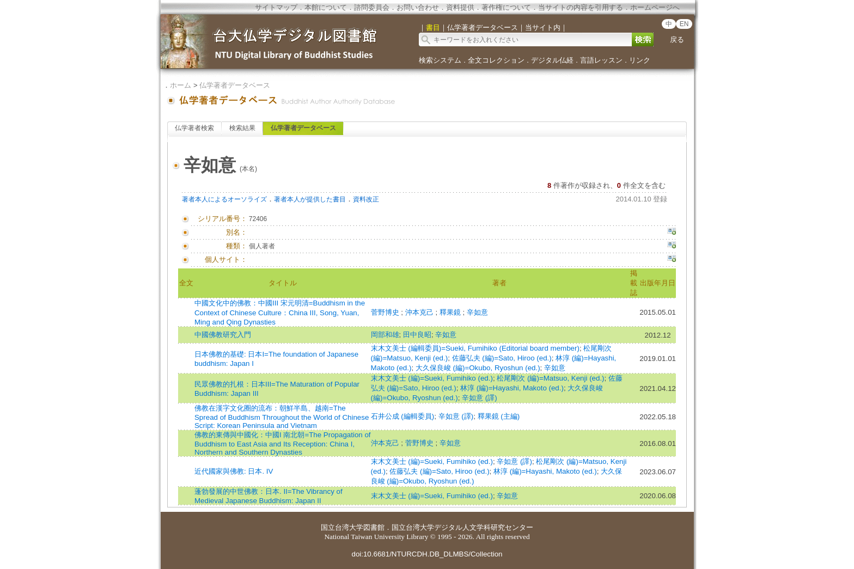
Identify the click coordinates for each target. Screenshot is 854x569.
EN (684, 24)
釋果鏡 (451, 312)
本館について (325, 7)
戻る (677, 39)
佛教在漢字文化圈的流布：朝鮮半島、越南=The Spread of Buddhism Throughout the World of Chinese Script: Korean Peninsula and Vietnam (281, 417)
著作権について (506, 7)
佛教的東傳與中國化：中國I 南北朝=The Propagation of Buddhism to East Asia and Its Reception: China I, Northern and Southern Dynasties (282, 443)
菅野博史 (386, 312)
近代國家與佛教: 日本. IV (233, 471)
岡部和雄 (385, 335)
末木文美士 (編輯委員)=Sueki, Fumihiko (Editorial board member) (475, 348)
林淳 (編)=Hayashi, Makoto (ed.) (512, 388)
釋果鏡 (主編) (499, 416)
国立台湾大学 (342, 527)
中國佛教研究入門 (222, 335)
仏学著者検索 (194, 128)
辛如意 (477, 312)
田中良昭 (417, 335)
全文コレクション (496, 60)
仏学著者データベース (234, 85)
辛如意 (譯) (479, 398)
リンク (639, 60)
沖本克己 (420, 312)
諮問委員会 (371, 7)
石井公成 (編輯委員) (403, 416)
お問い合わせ (417, 7)
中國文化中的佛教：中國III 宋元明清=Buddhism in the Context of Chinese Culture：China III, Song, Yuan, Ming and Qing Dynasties (279, 312)
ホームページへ (655, 7)
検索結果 (242, 128)
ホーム (180, 85)
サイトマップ (276, 7)
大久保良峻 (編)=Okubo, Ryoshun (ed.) (478, 368)
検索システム (440, 60)
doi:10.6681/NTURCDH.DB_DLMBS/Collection (426, 554)
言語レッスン (601, 60)
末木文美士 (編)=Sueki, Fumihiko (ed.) (432, 378)
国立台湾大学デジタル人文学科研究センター (462, 527)
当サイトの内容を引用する (580, 7)
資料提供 (460, 7)
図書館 (374, 527)
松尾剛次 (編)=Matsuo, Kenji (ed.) (550, 378)
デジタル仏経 (552, 60)
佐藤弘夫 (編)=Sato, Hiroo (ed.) (502, 358)
